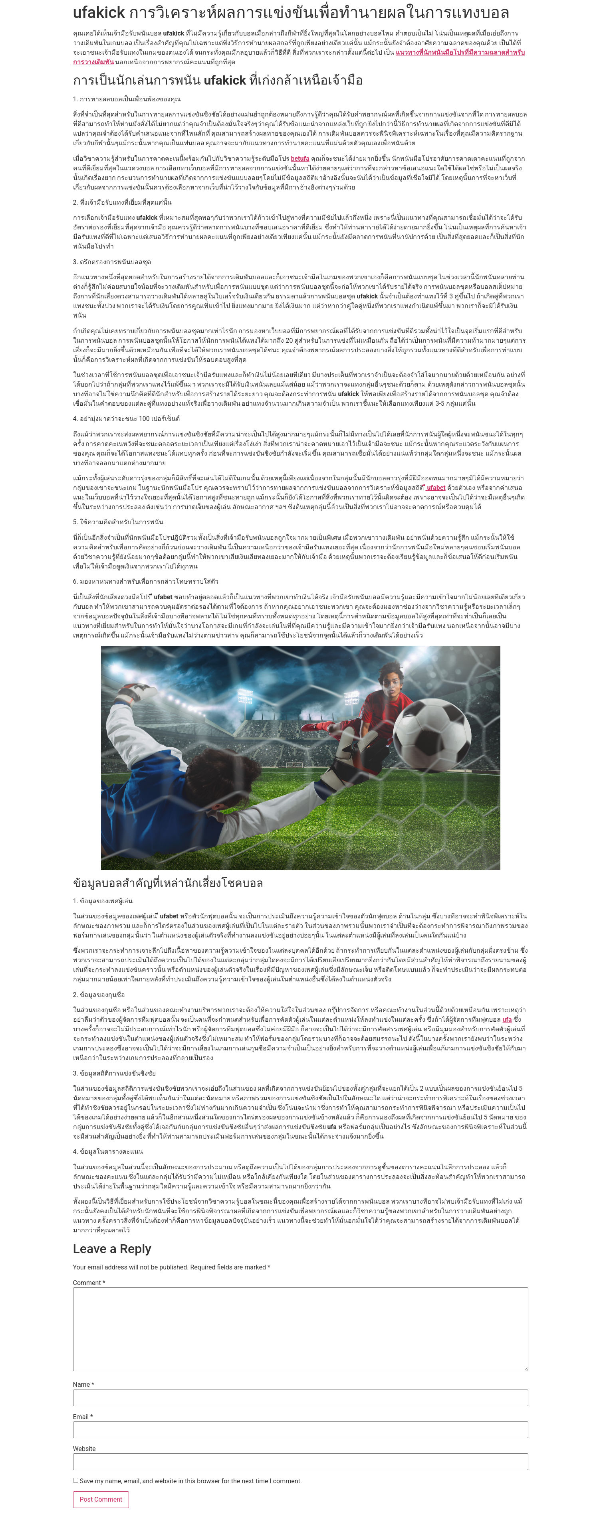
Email (83, 1417)
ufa (507, 1019)
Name (84, 1385)
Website (84, 1449)
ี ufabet (435, 488)
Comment (89, 1283)
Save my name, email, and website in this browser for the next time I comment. (190, 1481)
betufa (300, 158)
